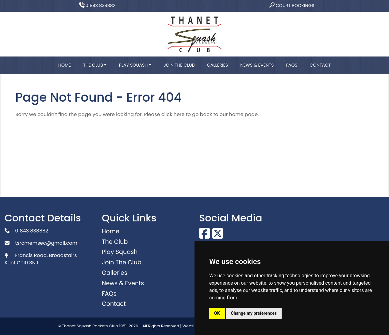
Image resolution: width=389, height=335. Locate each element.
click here (173, 114)
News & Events (257, 65)
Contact (320, 65)
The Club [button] (93, 65)
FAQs (291, 65)
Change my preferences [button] (254, 313)
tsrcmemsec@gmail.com (46, 243)
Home (64, 65)
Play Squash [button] (133, 65)
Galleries (217, 65)
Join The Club (179, 65)
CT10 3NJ (27, 262)
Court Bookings (291, 5)
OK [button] (217, 313)
